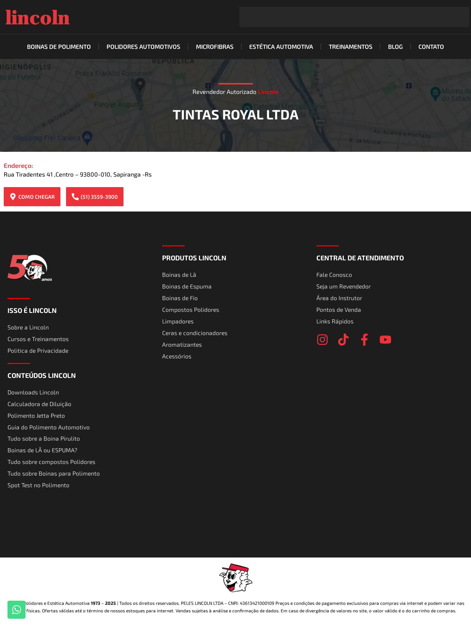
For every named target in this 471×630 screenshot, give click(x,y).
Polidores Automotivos (143, 46)
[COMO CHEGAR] (13, 196)
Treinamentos (350, 46)
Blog (395, 46)
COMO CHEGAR (36, 196)
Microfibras (214, 46)
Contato (431, 46)
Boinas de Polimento (59, 46)
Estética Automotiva (281, 46)
